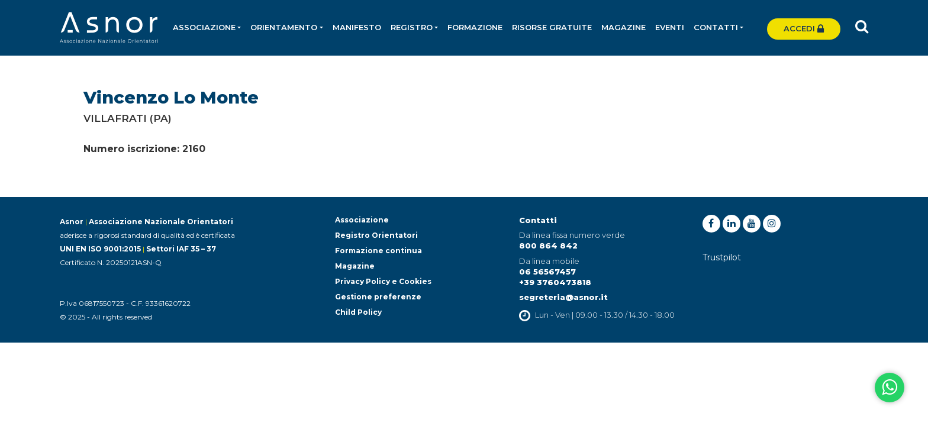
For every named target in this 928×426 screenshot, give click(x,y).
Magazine (623, 27)
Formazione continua (378, 250)
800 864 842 (548, 245)
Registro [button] (412, 27)
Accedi (804, 28)
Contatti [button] (716, 27)
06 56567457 (547, 271)
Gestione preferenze (378, 296)
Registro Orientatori (376, 235)
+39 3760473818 (555, 282)
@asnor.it (586, 297)
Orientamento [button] (283, 27)
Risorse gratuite (552, 27)
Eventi (669, 27)
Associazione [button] (204, 27)
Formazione (474, 27)
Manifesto (357, 27)
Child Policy (358, 312)
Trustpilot (722, 257)
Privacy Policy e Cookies (383, 281)
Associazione (362, 219)
